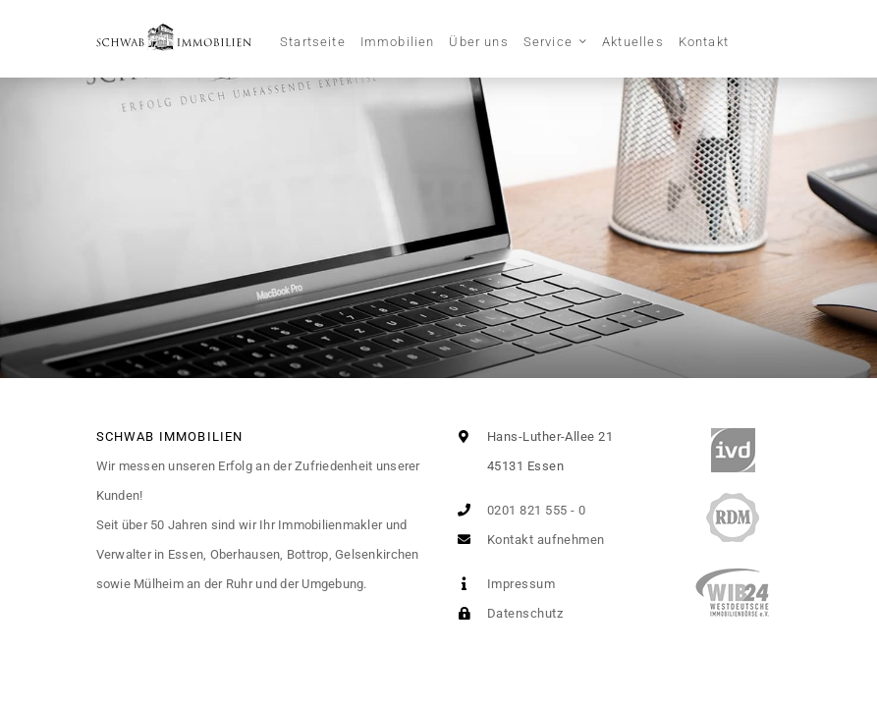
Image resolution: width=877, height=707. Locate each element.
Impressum (503, 583)
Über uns (478, 41)
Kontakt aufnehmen (527, 539)
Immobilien (397, 41)
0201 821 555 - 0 (518, 510)
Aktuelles (633, 41)
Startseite (313, 41)
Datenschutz (506, 613)
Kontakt (704, 41)
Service (548, 41)
